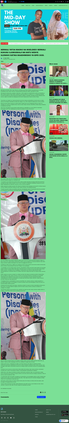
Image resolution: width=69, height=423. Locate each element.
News (2, 61)
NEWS (46, 5)
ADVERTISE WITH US (63, 5)
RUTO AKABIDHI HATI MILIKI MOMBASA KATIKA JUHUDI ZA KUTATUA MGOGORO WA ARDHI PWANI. (26, 43)
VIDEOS (55, 5)
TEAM (33, 5)
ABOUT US (28, 5)
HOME (23, 5)
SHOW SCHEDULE (39, 5)
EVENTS (50, 5)
